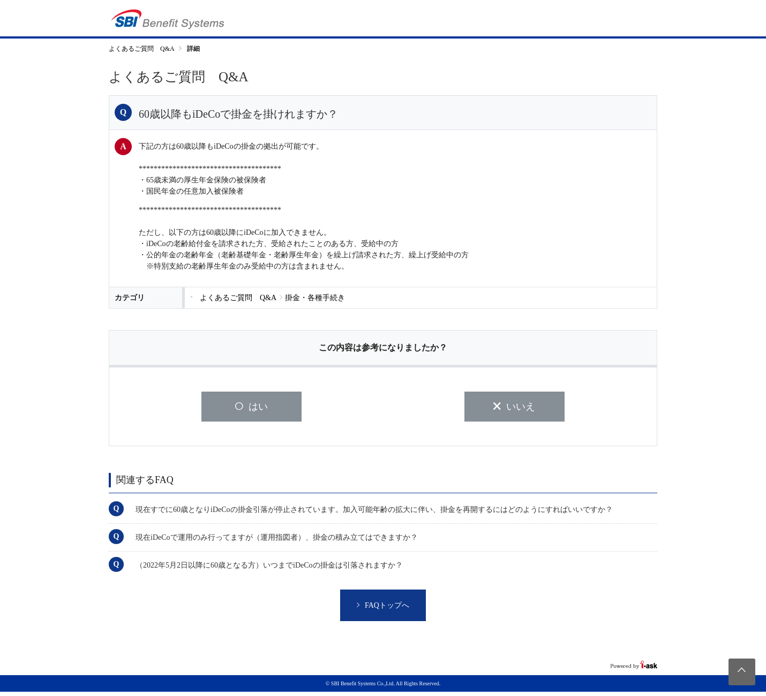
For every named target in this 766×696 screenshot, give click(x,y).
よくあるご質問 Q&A (142, 48)
